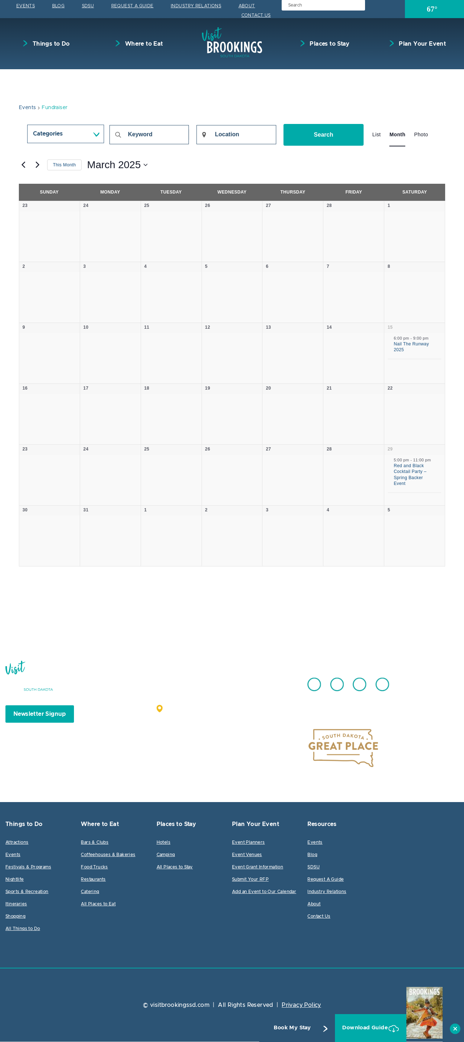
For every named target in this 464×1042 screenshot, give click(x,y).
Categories (47, 134)
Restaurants (93, 879)
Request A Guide (132, 6)
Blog (58, 6)
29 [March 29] (390, 449)
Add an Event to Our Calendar (264, 892)
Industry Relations (196, 6)
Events (25, 6)
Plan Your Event (421, 44)
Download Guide (356, 1028)
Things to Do (50, 44)
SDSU (88, 6)
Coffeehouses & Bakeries (108, 855)
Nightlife (14, 879)
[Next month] (37, 165)
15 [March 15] (390, 327)
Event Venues (247, 855)
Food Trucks (94, 867)
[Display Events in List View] (376, 134)
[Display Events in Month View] (397, 134)
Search (323, 135)
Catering (90, 892)
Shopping (15, 916)
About (247, 6)
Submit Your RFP (250, 879)
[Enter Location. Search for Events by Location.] (236, 134)
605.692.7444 (250, 681)
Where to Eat (143, 44)
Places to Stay (328, 44)
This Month (64, 164)
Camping (166, 855)
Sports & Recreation (27, 892)
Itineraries (16, 904)
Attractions (16, 842)
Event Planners (248, 842)
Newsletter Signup (39, 714)
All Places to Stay (175, 867)
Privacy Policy (301, 1005)
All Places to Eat (98, 904)
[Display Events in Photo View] (421, 134)
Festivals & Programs (28, 867)
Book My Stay (278, 1028)
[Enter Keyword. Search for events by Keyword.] (149, 134)
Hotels (163, 842)
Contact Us (256, 15)
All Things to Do (22, 929)
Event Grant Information (257, 867)
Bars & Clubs (94, 842)
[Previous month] (23, 165)
